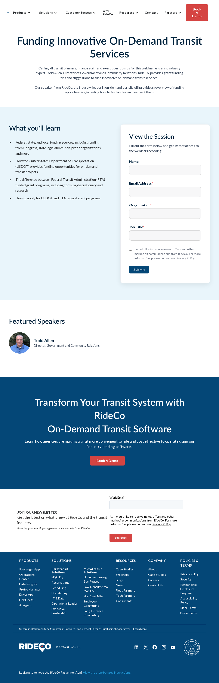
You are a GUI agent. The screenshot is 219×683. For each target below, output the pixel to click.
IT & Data (58, 598)
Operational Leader (64, 603)
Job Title (136, 227)
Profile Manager (29, 589)
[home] (8, 12)
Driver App (26, 594)
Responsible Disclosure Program (188, 589)
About (152, 569)
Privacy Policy (189, 574)
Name (134, 161)
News (120, 585)
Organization (140, 205)
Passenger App (29, 569)
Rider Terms (188, 608)
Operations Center (27, 577)
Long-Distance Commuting (93, 613)
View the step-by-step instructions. (107, 672)
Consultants (124, 601)
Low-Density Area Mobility (96, 589)
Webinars (122, 574)
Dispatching (60, 593)
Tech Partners (125, 595)
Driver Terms (189, 613)
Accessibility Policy (188, 600)
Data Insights (28, 584)
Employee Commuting (91, 603)
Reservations (60, 582)
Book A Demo (197, 12)
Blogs (119, 580)
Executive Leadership (59, 611)
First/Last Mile (93, 596)
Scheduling (59, 588)
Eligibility (57, 577)
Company (151, 12)
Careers (153, 580)
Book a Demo (107, 460)
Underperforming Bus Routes (95, 579)
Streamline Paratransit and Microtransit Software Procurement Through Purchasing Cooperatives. (75, 628)
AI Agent (25, 605)
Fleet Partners (125, 590)
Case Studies (125, 569)
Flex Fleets (26, 600)
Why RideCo (107, 12)
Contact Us (156, 585)
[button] (22, 13)
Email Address (141, 183)
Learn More (140, 628)
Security (185, 579)
